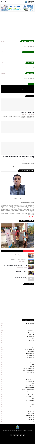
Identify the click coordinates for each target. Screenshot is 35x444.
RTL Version (10, 442)
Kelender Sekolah (17, 353)
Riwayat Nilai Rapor (17, 391)
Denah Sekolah (17, 336)
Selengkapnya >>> (29, 216)
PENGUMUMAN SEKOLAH (17, 370)
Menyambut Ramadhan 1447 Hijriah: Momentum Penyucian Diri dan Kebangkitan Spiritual (18, 157)
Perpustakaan (17, 372)
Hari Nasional (17, 340)
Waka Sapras (17, 419)
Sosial (17, 404)
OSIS (17, 364)
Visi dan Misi (17, 412)
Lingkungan (17, 359)
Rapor (17, 383)
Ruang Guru (17, 393)
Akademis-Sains (17, 323)
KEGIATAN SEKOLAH (17, 349)
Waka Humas (17, 413)
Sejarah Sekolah (17, 396)
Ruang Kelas (17, 395)
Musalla (17, 363)
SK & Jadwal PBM (17, 400)
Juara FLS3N (17, 344)
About (21, 442)
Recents (17, 251)
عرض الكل (3, 41)
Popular (28, 251)
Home (25, 442)
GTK (17, 338)
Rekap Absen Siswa (17, 387)
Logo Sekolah (17, 361)
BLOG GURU (17, 329)
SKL (17, 402)
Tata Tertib (17, 408)
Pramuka (17, 378)
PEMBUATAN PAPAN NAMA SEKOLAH (19, 259)
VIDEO (17, 410)
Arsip (17, 327)
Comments (6, 251)
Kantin (17, 346)
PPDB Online (17, 376)
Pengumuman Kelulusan (26, 135)
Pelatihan (17, 366)
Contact (16, 442)
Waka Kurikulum (17, 417)
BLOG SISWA (17, 331)
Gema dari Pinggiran (27, 112)
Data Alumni (17, 333)
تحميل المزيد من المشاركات (17, 166)
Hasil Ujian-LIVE (17, 342)
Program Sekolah (17, 381)
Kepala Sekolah (17, 355)
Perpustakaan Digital (17, 374)
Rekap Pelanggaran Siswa (21, 277)
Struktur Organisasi (17, 406)
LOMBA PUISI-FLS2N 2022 (21, 271)
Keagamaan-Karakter (17, 348)
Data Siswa (17, 334)
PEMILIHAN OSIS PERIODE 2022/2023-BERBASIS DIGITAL (14, 265)
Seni (17, 398)
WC (17, 421)
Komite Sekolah (17, 357)
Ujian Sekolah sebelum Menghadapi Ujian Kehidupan (14, 254)
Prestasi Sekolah (17, 380)
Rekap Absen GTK (17, 385)
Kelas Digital (17, 351)
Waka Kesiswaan (17, 415)
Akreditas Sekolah (17, 325)
